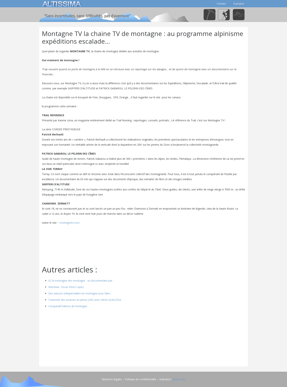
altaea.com (178, 379)
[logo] (61, 3)
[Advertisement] (143, 338)
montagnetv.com (69, 222)
